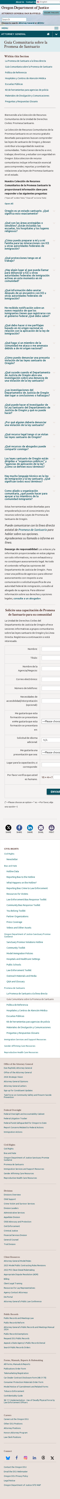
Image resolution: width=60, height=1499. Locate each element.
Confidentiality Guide (13, 1396)
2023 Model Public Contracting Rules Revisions (25, 1265)
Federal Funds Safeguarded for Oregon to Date (25, 1123)
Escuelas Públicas (15, 1016)
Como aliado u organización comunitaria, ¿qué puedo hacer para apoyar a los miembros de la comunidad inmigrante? (26, 494)
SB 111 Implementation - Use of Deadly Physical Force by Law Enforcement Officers (29, 1401)
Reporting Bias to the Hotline (21, 877)
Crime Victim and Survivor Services (19, 1204)
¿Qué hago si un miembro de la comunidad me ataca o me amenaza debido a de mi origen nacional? (26, 346)
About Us (20, 2)
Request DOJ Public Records (16, 1338)
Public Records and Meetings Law (19, 1318)
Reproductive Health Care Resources (21, 1052)
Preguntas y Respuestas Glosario (23, 1033)
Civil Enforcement (12, 1226)
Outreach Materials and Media (21, 976)
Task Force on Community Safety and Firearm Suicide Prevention (28, 1096)
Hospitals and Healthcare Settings (23, 959)
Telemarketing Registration (16, 1373)
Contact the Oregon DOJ (15, 1467)
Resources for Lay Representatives (19, 1288)
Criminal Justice (11, 1231)
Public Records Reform (14, 1323)
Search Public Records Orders (17, 1347)
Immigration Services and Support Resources (25, 1039)
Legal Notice (9, 1481)
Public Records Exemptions (16, 1334)
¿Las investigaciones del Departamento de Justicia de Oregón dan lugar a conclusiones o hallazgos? (27, 393)
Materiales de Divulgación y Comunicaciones (29, 1027)
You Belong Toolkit (16, 910)
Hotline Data (13, 871)
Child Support (10, 1199)
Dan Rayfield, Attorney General (18, 1068)
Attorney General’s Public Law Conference (23, 1301)
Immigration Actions (13, 1132)
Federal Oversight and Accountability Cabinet (24, 1114)
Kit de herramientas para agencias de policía (28, 1021)
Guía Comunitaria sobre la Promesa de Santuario (30, 999)
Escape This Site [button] (51, 13)
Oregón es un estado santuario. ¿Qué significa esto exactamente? (27, 212)
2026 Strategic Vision (13, 1077)
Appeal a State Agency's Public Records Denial (24, 1343)
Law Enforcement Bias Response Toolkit (26, 899)
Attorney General (26, 23)
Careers (7, 1415)
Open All (9, 203)
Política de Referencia (17, 1005)
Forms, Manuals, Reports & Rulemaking (23, 1360)
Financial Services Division (15, 1235)
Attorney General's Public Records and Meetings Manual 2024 (29, 1328)
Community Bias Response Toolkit (23, 905)
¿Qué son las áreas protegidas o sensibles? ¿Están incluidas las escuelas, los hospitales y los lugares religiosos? (27, 227)
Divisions (8, 1191)
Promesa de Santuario (14, 988)
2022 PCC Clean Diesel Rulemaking (19, 1270)
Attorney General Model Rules (17, 1261)
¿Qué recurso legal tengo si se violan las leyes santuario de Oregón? (26, 436)
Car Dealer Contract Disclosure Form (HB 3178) (25, 1378)
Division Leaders (11, 1208)
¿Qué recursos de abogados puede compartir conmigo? (25, 448)
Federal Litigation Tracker (15, 1118)
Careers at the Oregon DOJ (16, 1419)
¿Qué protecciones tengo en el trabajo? (23, 259)
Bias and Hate (10, 866)
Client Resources (12, 1257)
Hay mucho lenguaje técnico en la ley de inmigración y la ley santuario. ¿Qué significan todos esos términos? (27, 479)
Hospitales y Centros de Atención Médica (27, 1010)
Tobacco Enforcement (14, 1391)
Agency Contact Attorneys (16, 1292)
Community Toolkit (16, 947)
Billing (6, 1279)
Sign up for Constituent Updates (18, 1090)
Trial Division (10, 1244)
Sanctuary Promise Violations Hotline (25, 942)
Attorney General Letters (15, 1086)
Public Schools (14, 964)
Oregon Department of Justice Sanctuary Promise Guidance (27, 935)
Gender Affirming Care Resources (19, 1046)
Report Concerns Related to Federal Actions (24, 1127)
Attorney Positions (12, 1428)
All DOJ (40, 23)
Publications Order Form (15, 1369)
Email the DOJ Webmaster (16, 1472)
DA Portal (8, 1297)
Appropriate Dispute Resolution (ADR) (21, 1274)
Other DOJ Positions (13, 1424)
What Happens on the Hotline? (22, 882)
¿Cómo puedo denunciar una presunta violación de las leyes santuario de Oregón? (27, 360)
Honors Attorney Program (16, 1433)
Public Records (11, 1314)
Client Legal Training (13, 1283)
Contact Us (31, 2)
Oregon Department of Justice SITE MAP (22, 1485)
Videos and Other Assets (19, 927)
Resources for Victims (17, 894)
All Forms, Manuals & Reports (17, 1364)
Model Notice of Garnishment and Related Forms (26, 1387)
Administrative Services (14, 1213)
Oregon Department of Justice (25, 7)
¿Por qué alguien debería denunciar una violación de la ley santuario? (25, 423)
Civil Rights (9, 854)
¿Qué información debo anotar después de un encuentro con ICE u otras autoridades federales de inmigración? (25, 294)
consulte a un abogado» (27, 598)
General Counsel (11, 1240)
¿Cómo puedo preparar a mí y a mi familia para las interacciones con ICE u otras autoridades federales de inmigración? (27, 244)
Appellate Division (12, 1217)
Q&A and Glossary (16, 981)
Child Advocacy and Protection (17, 1222)
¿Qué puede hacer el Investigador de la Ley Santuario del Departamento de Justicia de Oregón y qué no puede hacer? (27, 408)
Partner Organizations (17, 916)
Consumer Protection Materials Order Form (23, 1382)
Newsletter (12, 859)
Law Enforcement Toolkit (19, 970)
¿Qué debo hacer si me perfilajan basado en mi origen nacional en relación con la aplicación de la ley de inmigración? (27, 329)
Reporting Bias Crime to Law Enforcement (27, 888)
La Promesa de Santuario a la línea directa (27, 993)
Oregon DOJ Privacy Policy (16, 1476)
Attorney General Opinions (16, 1081)
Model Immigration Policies (20, 953)
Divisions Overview (12, 1195)
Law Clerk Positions (12, 1437)
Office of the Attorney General (18, 1064)
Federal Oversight (12, 1110)
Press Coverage (14, 922)
